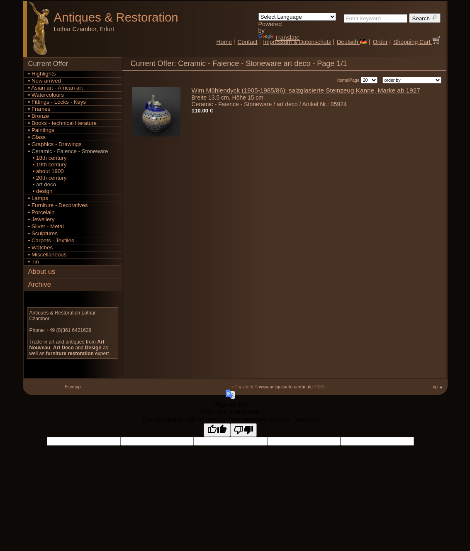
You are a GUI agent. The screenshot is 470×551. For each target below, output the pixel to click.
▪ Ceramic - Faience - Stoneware (68, 151)
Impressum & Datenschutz (297, 42)
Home (224, 42)
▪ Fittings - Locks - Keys (57, 102)
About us (42, 272)
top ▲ (437, 386)
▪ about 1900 (46, 171)
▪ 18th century (47, 158)
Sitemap (72, 386)
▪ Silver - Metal (46, 226)
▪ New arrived (44, 81)
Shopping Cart (416, 42)
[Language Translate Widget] (297, 17)
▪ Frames (39, 109)
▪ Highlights (42, 74)
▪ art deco (42, 184)
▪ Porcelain (41, 212)
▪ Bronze (38, 116)
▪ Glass (37, 137)
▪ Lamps (38, 198)
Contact (248, 42)
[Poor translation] (243, 430)
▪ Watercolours (46, 95)
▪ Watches (40, 247)
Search (424, 18)
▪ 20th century (47, 178)
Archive (39, 284)
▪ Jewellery (41, 219)
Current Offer (48, 64)
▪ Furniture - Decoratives (58, 205)
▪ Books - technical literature (62, 123)
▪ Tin (33, 261)
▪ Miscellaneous (47, 254)
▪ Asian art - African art (55, 88)
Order (380, 42)
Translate (279, 37)
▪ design (40, 191)
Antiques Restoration (116, 17)
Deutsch (352, 42)
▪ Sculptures (43, 233)
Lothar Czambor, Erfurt (84, 29)
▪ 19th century (47, 164)
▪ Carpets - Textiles (51, 240)
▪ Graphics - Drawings (55, 144)
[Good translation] (217, 430)
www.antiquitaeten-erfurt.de (286, 386)
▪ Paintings (41, 130)
